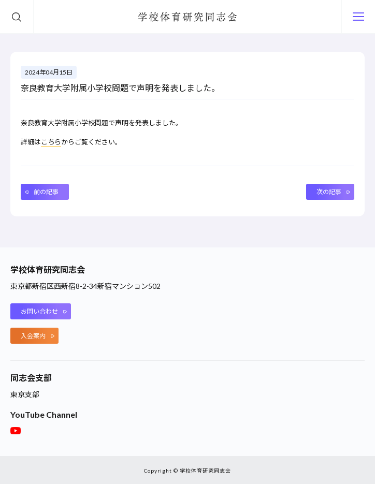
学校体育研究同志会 (187, 17)
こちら (51, 142)
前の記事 (46, 191)
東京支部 (24, 393)
